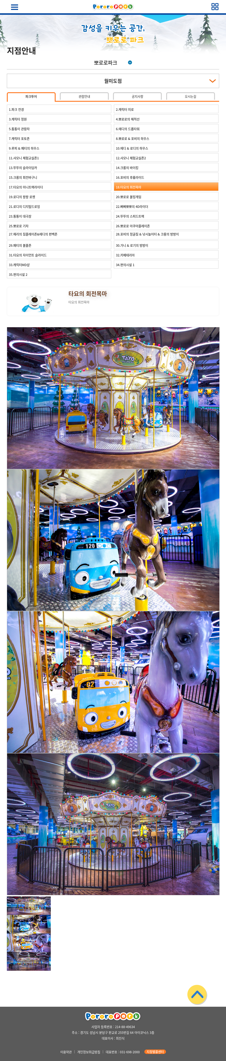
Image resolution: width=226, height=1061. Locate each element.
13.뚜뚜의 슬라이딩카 (23, 167)
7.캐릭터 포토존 (19, 138)
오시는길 (190, 96)
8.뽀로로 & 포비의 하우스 (132, 138)
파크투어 (31, 96)
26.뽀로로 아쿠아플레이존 (133, 226)
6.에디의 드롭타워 (127, 128)
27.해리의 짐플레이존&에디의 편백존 (33, 234)
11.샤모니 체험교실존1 (24, 158)
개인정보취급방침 (88, 1051)
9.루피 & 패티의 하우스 (24, 148)
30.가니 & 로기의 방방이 (132, 245)
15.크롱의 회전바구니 (23, 177)
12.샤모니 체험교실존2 (131, 158)
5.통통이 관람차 (19, 128)
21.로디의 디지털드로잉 (24, 206)
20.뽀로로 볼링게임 (128, 196)
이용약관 (66, 1051)
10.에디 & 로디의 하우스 (132, 148)
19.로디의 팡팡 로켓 (22, 196)
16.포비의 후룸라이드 (130, 177)
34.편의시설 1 (125, 264)
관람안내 (84, 96)
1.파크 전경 (16, 109)
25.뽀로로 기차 (18, 226)
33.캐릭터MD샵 (19, 264)
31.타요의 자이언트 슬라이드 (28, 255)
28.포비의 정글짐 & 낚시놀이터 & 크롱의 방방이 (147, 234)
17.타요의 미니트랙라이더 (26, 187)
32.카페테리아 (125, 255)
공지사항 (137, 96)
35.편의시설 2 (18, 274)
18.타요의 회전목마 (128, 187)
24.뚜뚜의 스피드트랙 (130, 216)
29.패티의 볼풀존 (20, 245)
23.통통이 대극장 (20, 216)
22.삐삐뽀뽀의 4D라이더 (132, 206)
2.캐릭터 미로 (125, 109)
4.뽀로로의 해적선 (127, 119)
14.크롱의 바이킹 (127, 167)
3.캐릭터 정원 (18, 119)
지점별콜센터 (155, 1052)
